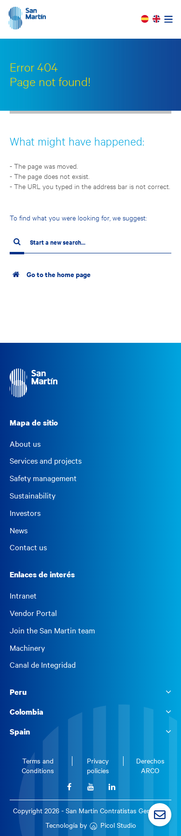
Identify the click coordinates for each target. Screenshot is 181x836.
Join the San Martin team (52, 630)
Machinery (27, 648)
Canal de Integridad (43, 665)
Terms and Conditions (38, 765)
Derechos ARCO (150, 765)
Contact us (28, 547)
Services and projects (46, 461)
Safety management (43, 478)
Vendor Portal (33, 613)
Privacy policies (98, 765)
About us (25, 444)
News (19, 530)
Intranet (23, 596)
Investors (25, 513)
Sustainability (33, 495)
